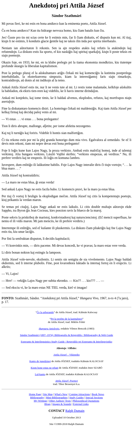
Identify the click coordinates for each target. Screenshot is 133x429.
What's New (60, 394)
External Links (81, 404)
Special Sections (94, 397)
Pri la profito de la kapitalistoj (66, 318)
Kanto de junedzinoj (40, 361)
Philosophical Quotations (86, 400)
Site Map (48, 394)
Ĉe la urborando (45, 312)
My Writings (40, 400)
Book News (98, 394)
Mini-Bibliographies (56, 397)
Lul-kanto (40, 374)
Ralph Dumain (74, 410)
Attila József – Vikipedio (66, 354)
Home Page (35, 394)
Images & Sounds (61, 404)
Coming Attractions (79, 394)
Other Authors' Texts (60, 400)
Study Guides (76, 397)
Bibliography (37, 397)
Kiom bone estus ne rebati (44, 367)
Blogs (47, 404)
